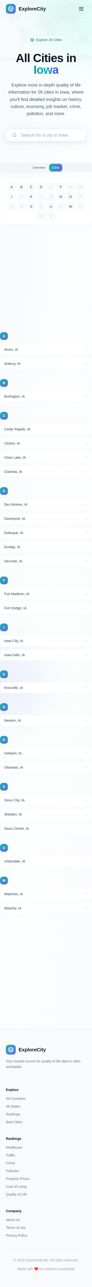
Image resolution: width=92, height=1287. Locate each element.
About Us (13, 1220)
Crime (10, 1163)
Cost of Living (16, 1187)
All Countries (15, 1099)
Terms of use (16, 1228)
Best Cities (14, 1122)
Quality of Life (16, 1194)
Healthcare (14, 1147)
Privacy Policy (16, 1235)
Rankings (13, 1114)
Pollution (12, 1171)
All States (13, 1106)
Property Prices (17, 1179)
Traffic (10, 1155)
